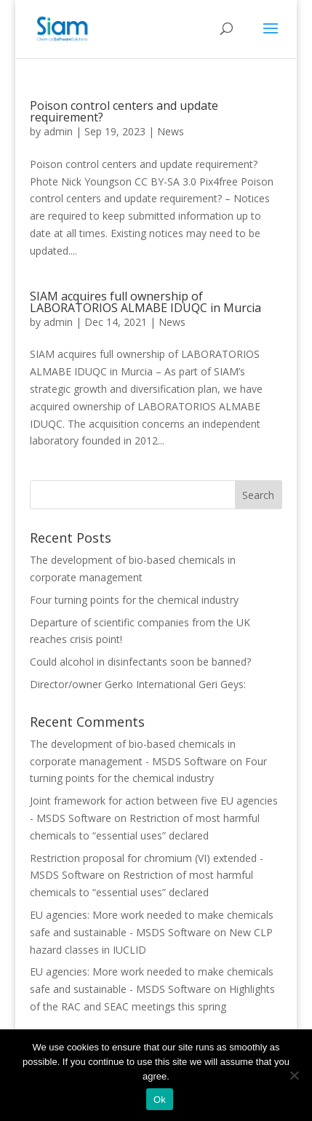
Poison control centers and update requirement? (124, 111)
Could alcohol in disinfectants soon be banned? (140, 662)
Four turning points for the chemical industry (134, 600)
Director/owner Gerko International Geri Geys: (138, 684)
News (170, 131)
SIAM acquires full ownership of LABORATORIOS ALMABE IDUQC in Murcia (145, 302)
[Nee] (294, 1075)
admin (58, 131)
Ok (159, 1099)
